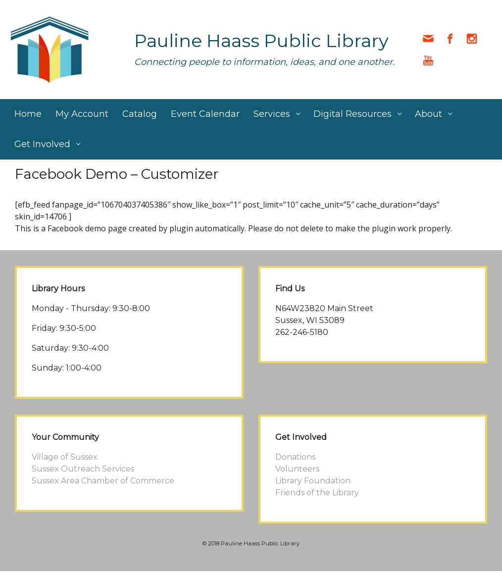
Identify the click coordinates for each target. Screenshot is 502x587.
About (428, 113)
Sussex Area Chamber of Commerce (103, 480)
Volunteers (297, 469)
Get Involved (42, 144)
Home (28, 113)
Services (271, 113)
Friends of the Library (317, 492)
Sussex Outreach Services (83, 469)
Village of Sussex (65, 457)
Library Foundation (313, 480)
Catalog (139, 113)
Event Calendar (205, 113)
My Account (81, 113)
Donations (295, 457)
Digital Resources (352, 113)
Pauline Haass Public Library (261, 41)
